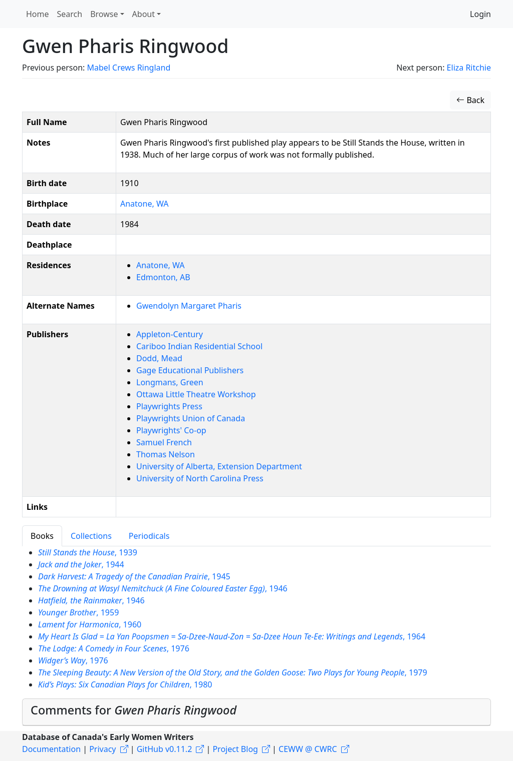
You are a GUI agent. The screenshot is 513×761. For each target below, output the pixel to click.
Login (480, 14)
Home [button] (37, 14)
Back (470, 100)
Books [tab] (42, 535)
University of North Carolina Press (200, 478)
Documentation (51, 748)
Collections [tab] (91, 535)
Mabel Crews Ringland (128, 67)
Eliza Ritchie (469, 67)
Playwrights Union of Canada (190, 418)
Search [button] (70, 14)
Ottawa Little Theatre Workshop (196, 394)
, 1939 (87, 552)
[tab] (256, 712)
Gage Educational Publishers (189, 370)
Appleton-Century (169, 334)
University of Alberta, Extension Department (219, 466)
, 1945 (134, 576)
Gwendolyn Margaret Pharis (188, 305)
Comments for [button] (133, 710)
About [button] (143, 14)
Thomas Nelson (165, 454)
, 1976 (113, 648)
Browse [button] (104, 14)
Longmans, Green (169, 382)
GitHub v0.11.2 (164, 748)
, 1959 (78, 612)
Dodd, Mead (159, 358)
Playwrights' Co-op (171, 430)
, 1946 (163, 588)
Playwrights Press (169, 406)
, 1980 (125, 684)
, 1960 (89, 624)
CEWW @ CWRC (308, 748)
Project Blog (235, 748)
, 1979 (232, 672)
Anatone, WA (144, 203)
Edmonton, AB (163, 277)
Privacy (102, 748)
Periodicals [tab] (149, 535)
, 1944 (81, 564)
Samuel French (164, 442)
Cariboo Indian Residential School (199, 346)
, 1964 (231, 636)
